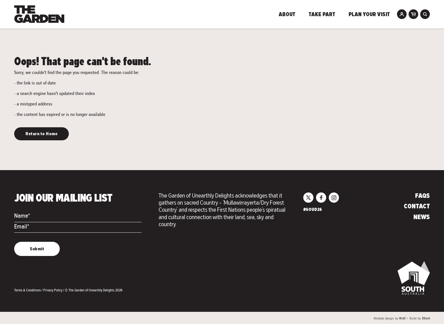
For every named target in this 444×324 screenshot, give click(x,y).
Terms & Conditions (28, 290)
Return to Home (41, 134)
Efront (426, 318)
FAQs (422, 196)
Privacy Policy (53, 290)
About (287, 15)
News (421, 217)
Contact (417, 206)
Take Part (322, 15)
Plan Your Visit (369, 15)
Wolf (402, 318)
